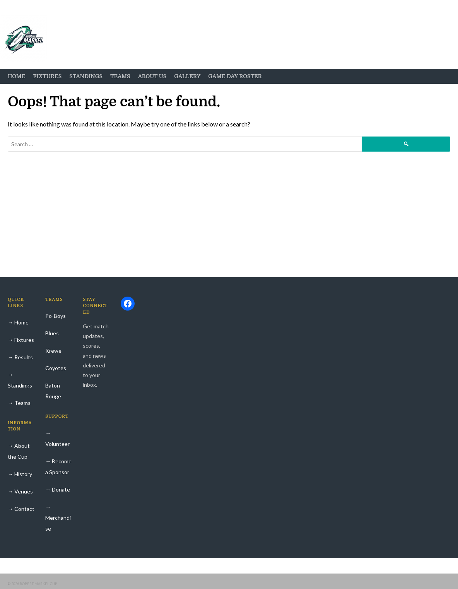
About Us (152, 76)
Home (16, 76)
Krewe (53, 350)
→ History (20, 474)
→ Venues (20, 491)
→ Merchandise (58, 518)
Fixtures (47, 76)
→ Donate (57, 489)
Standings (86, 76)
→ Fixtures (21, 339)
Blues (52, 333)
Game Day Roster (235, 76)
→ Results (20, 357)
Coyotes (55, 368)
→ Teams (19, 402)
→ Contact (21, 508)
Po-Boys (55, 315)
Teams (120, 76)
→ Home (18, 322)
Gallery (187, 76)
